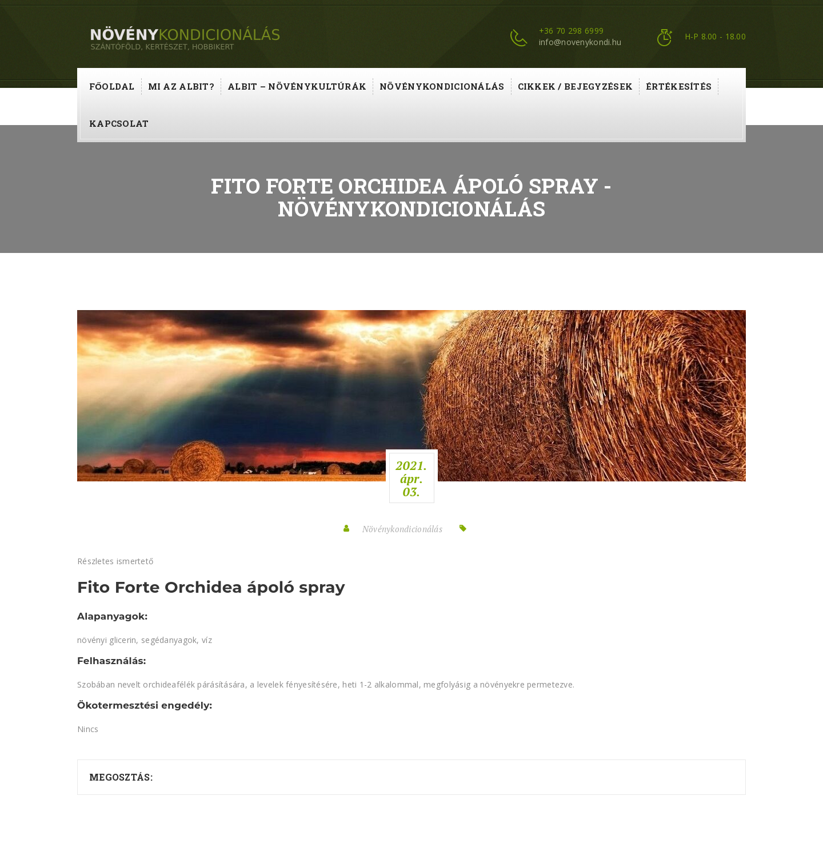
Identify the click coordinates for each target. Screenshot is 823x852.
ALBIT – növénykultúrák (296, 86)
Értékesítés (679, 86)
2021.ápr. (411, 478)
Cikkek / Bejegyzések (575, 86)
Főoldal (112, 86)
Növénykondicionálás (441, 86)
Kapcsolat (119, 123)
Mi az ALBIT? (181, 86)
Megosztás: (121, 777)
